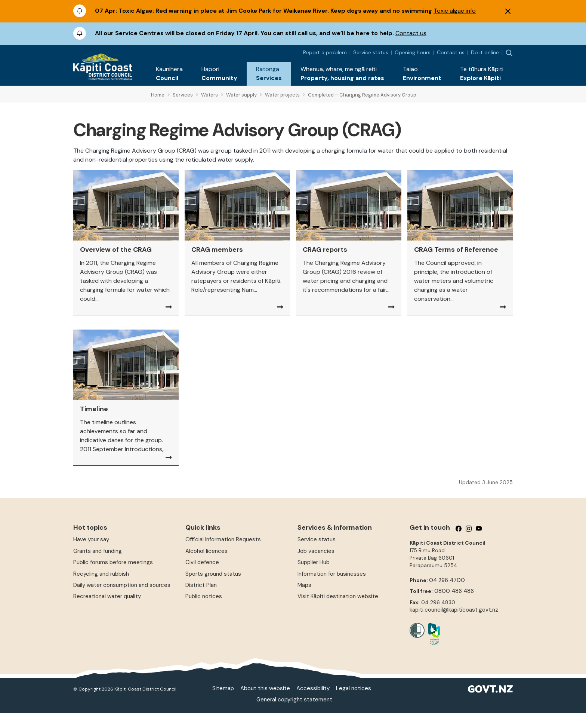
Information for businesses (331, 574)
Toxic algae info (455, 11)
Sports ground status (213, 574)
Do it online (485, 52)
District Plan (201, 585)
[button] (169, 74)
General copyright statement (294, 699)
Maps (304, 585)
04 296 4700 (447, 580)
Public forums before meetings (113, 562)
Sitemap (223, 688)
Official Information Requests (223, 539)
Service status (370, 52)
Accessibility (313, 688)
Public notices (203, 596)
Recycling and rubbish (101, 574)
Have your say (91, 539)
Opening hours (413, 52)
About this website (265, 688)
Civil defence (202, 562)
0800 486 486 (454, 591)
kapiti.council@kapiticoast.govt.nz (454, 609)
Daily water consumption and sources (121, 585)
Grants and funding (97, 551)
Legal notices (353, 688)
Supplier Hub (313, 562)
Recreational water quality (107, 596)
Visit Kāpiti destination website (337, 596)
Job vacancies (315, 551)
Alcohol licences (206, 551)
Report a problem (325, 52)
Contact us (410, 33)
